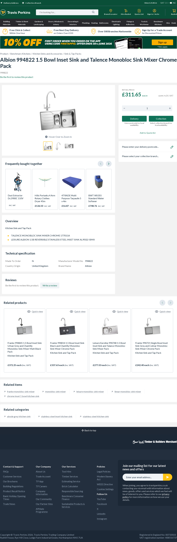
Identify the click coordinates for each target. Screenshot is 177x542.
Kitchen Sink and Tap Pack (58, 229)
